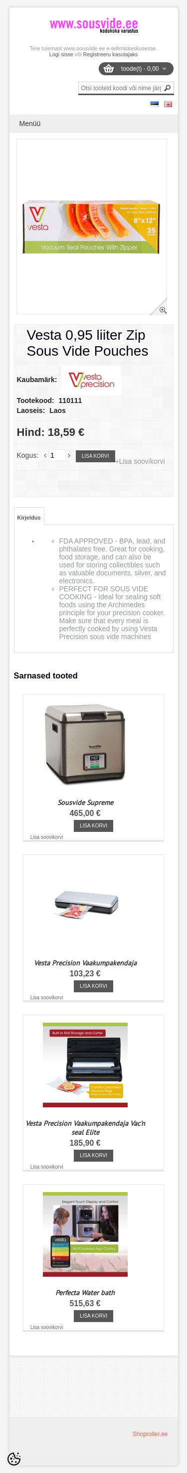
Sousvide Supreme (85, 802)
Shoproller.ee (150, 1434)
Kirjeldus (29, 518)
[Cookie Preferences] (14, 1459)
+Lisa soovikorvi (140, 461)
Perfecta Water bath (85, 1292)
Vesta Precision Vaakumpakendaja (85, 962)
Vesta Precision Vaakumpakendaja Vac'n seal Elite (85, 1128)
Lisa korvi (95, 456)
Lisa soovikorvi (46, 837)
